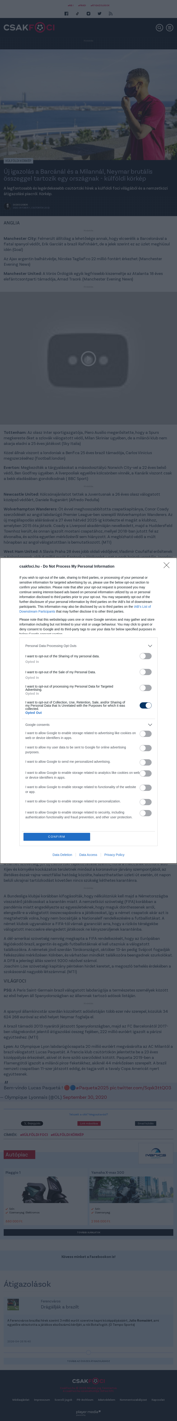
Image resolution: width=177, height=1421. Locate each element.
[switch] (146, 656)
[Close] (168, 566)
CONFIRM (56, 836)
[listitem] (88, 645)
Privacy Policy (114, 855)
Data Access (88, 855)
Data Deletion (62, 855)
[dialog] (88, 711)
